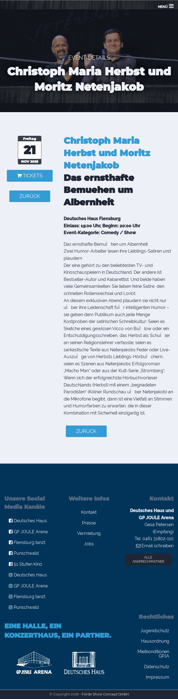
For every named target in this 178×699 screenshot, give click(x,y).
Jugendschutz (154, 630)
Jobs (89, 543)
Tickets (30, 175)
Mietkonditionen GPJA (153, 654)
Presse (89, 523)
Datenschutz (156, 666)
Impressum (157, 677)
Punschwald (24, 553)
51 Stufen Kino (25, 564)
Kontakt (89, 512)
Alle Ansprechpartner (148, 559)
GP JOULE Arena (28, 531)
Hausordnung (155, 641)
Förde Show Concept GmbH (105, 694)
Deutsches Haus (28, 520)
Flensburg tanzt (27, 542)
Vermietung (89, 533)
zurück (29, 196)
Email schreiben (155, 545)
